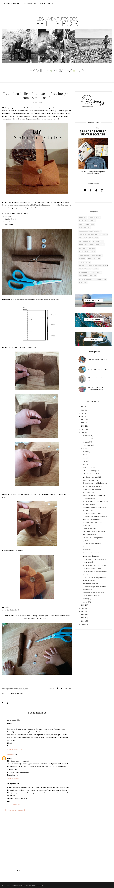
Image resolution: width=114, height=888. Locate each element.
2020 (82, 420)
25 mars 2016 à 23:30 (14, 749)
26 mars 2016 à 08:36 (14, 779)
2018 (82, 426)
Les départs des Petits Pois (90, 272)
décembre (86, 436)
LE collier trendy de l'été (92, 474)
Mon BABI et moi (89, 467)
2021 (82, 416)
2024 (82, 407)
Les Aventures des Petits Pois (16, 885)
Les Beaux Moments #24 (92, 544)
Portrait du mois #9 (90, 584)
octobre (86, 442)
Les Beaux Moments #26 (92, 477)
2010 (82, 621)
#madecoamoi (84, 241)
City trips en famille (87, 276)
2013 (82, 611)
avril (84, 461)
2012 (82, 615)
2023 (82, 410)
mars (84, 464)
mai (84, 458)
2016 (82, 432)
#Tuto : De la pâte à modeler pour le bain (95, 389)
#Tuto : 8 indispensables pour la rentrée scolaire (93, 173)
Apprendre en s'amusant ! (90, 231)
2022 (82, 413)
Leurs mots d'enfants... (91, 556)
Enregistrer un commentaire (15, 810)
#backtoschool (94, 258)
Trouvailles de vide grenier (90, 255)
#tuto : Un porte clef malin (98, 369)
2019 (82, 423)
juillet (85, 452)
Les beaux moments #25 (92, 513)
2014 (82, 608)
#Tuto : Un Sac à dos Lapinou (95, 379)
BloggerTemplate (38, 885)
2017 (82, 429)
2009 (83, 624)
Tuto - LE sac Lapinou (91, 471)
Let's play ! (99, 245)
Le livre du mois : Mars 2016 (93, 486)
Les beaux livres (86, 245)
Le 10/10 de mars (89, 528)
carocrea (10, 755)
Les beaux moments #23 (92, 568)
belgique (83, 283)
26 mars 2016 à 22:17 (14, 805)
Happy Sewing (94, 217)
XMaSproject (97, 241)
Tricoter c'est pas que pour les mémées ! (96, 234)
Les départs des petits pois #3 (94, 565)
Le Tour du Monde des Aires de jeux (93, 265)
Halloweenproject (87, 279)
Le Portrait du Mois (87, 252)
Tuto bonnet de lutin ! (91, 553)
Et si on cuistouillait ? (88, 238)
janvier (85, 602)
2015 (82, 605)
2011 (82, 618)
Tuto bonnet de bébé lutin (97, 360)
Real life (83, 217)
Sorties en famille (86, 224)
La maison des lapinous (88, 269)
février (85, 599)
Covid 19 (82, 258)
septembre (87, 445)
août (84, 448)
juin (84, 455)
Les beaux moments (87, 220)
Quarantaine (84, 262)
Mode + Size (101, 279)
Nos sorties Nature (87, 248)
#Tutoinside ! (16, 694)
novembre (86, 439)
